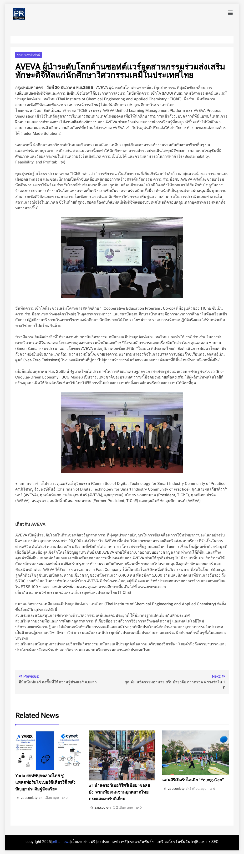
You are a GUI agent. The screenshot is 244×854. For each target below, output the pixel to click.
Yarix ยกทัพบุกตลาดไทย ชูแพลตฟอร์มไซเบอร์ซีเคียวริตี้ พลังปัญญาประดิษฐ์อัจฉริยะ (45, 782)
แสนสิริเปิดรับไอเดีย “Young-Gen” (193, 779)
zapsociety (29, 798)
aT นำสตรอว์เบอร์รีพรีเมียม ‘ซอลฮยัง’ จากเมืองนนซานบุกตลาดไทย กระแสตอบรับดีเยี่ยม (119, 792)
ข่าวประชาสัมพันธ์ (28, 55)
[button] (230, 12)
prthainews (61, 841)
